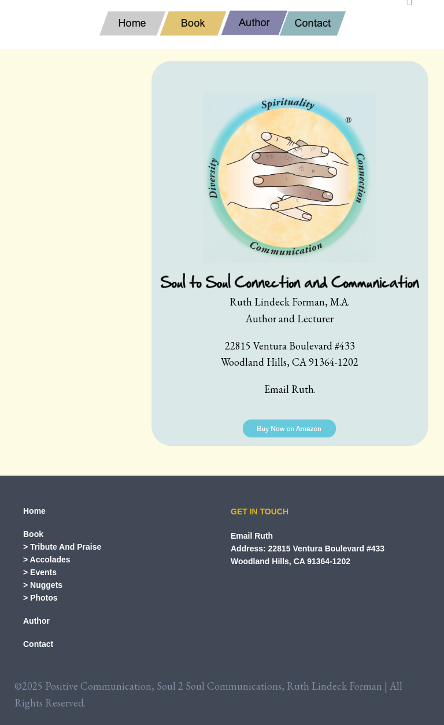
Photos (43, 597)
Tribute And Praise (65, 546)
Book (33, 534)
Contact (38, 644)
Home (34, 511)
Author (36, 620)
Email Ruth (252, 535)
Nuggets (46, 585)
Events (43, 572)
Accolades (50, 559)
